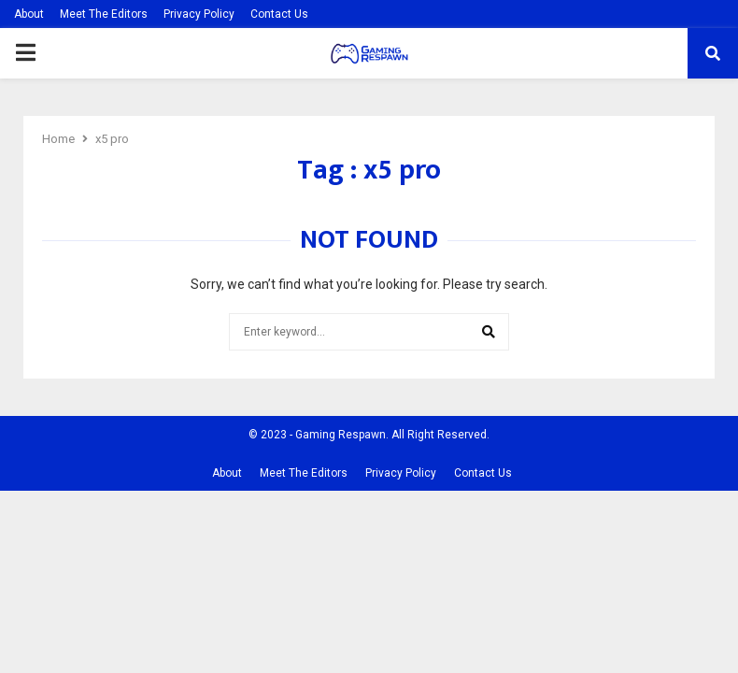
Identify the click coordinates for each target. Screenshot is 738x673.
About (29, 14)
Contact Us (279, 14)
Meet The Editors (104, 14)
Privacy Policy (198, 14)
